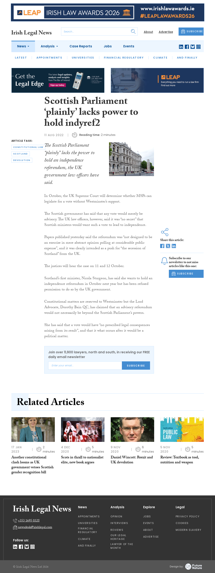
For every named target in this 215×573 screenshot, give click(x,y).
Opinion (116, 516)
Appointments (49, 58)
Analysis (48, 46)
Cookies (182, 523)
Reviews (117, 530)
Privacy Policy (187, 516)
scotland (20, 153)
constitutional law (28, 147)
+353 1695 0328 (29, 521)
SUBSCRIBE (192, 31)
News (22, 46)
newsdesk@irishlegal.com (35, 527)
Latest (21, 58)
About (148, 32)
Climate (160, 58)
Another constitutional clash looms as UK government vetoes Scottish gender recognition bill (32, 465)
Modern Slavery (188, 530)
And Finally (187, 58)
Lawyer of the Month (122, 546)
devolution (21, 160)
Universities (83, 58)
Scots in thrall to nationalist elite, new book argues (82, 460)
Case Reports (81, 46)
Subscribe (136, 365)
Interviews (119, 523)
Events (128, 46)
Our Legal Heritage (118, 537)
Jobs (108, 46)
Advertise (166, 32)
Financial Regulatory (124, 58)
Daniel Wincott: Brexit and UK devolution (132, 460)
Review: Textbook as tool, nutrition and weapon (179, 460)
